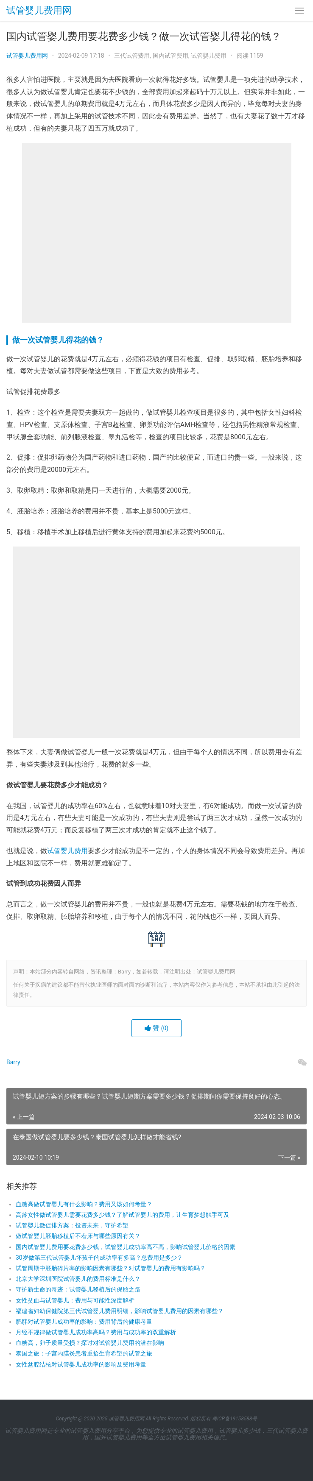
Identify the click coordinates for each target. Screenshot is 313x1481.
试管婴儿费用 (208, 55)
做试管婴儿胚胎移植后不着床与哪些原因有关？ (78, 1236)
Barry (13, 1062)
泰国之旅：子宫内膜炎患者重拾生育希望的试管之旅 (84, 1353)
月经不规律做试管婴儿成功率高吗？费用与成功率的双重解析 (96, 1332)
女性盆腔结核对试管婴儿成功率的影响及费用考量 (81, 1364)
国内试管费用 (170, 55)
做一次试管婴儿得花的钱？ (58, 339)
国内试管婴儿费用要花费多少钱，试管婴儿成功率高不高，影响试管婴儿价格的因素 (125, 1247)
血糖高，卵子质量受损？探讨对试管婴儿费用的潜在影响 (90, 1342)
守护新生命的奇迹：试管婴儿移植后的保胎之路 (78, 1289)
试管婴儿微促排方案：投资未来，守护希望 (72, 1225)
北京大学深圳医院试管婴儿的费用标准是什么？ (78, 1278)
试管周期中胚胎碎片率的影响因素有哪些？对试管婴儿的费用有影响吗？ (111, 1268)
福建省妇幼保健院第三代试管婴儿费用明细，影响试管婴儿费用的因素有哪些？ (120, 1311)
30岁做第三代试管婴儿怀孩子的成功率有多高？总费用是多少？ (99, 1257)
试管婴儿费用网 (39, 10)
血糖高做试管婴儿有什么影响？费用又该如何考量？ (84, 1204)
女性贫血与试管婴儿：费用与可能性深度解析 (75, 1300)
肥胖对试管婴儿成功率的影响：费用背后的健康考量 (84, 1321)
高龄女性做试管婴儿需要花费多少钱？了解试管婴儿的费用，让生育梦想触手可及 (122, 1214)
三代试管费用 (132, 55)
